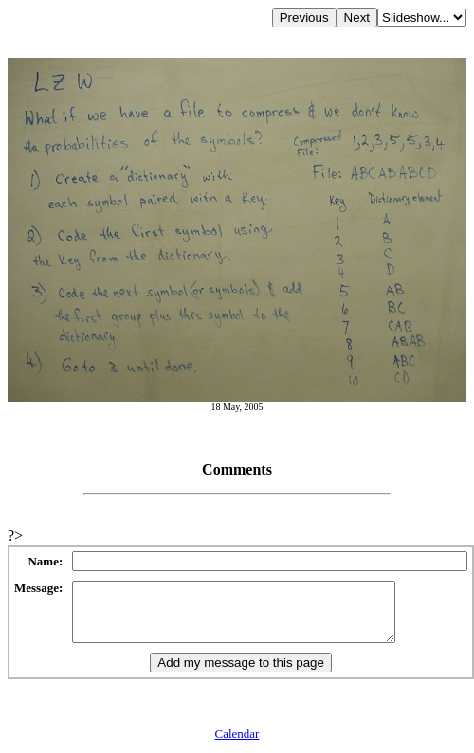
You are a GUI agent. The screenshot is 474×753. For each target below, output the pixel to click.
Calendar (237, 745)
